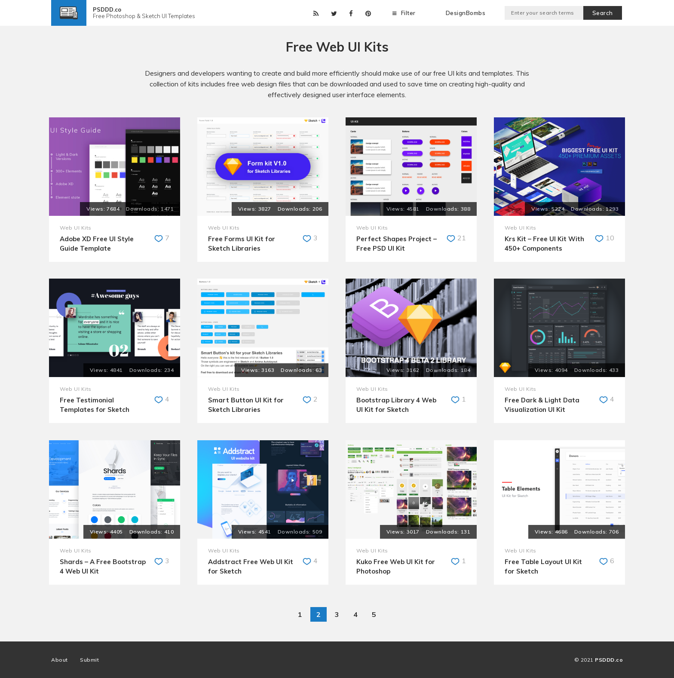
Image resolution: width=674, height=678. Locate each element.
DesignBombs (466, 12)
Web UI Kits (76, 227)
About (59, 660)
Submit (89, 660)
